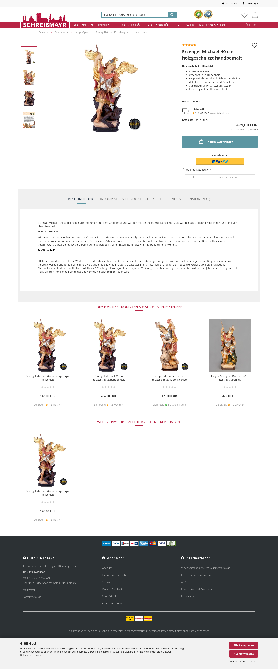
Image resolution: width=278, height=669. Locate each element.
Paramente (105, 25)
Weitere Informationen (243, 661)
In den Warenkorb (215, 141)
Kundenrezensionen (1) (188, 198)
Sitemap (106, 582)
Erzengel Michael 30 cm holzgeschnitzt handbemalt (108, 377)
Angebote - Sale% (112, 603)
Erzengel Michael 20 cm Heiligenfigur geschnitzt (48, 377)
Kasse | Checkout (112, 589)
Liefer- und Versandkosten (196, 575)
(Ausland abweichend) (220, 113)
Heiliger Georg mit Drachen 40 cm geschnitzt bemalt (230, 377)
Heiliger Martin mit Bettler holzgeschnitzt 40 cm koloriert (169, 377)
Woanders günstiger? (198, 169)
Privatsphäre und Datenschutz (198, 589)
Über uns (252, 25)
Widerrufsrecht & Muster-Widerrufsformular (205, 568)
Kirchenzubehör (158, 25)
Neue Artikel (109, 596)
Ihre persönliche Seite (114, 575)
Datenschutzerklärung (32, 655)
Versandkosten (159, 630)
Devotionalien (184, 25)
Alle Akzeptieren (243, 645)
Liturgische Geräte (129, 25)
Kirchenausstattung (213, 25)
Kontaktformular (32, 597)
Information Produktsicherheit (130, 198)
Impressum (187, 596)
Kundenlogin (250, 3)
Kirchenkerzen (83, 25)
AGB (183, 582)
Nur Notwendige (243, 654)
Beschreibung (81, 198)
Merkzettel (29, 590)
